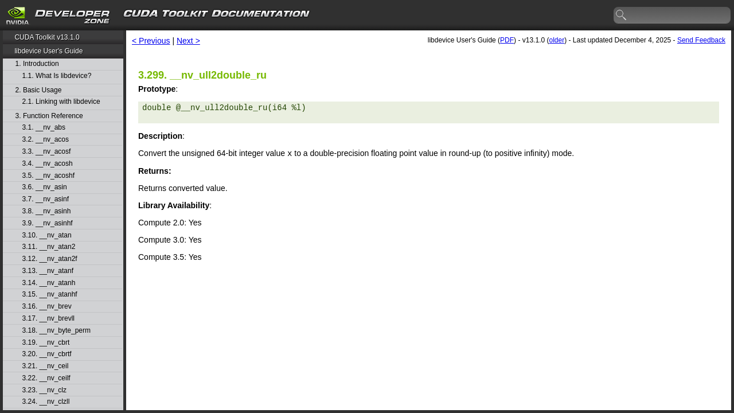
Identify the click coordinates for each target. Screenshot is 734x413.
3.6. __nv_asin (44, 187)
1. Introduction (37, 64)
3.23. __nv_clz (44, 390)
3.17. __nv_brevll (48, 318)
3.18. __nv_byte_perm (56, 330)
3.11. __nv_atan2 (49, 247)
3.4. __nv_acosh (47, 163)
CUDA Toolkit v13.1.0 (46, 37)
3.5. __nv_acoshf (48, 176)
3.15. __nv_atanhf (49, 294)
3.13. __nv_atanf (47, 271)
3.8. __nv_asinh (46, 211)
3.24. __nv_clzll (46, 402)
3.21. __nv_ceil (45, 366)
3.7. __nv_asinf (45, 199)
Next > (188, 40)
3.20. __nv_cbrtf (47, 354)
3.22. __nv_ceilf (46, 378)
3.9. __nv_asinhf (47, 223)
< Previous (151, 40)
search (621, 15)
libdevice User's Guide (48, 51)
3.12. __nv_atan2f (49, 259)
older (556, 40)
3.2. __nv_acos (45, 139)
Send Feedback (701, 40)
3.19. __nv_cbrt (46, 342)
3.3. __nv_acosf (46, 151)
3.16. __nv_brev (47, 306)
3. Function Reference (49, 116)
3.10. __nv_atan (47, 235)
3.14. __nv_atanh (49, 283)
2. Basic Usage (38, 90)
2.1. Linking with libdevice (61, 102)
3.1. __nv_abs (43, 127)
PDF (507, 40)
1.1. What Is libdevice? (57, 76)
